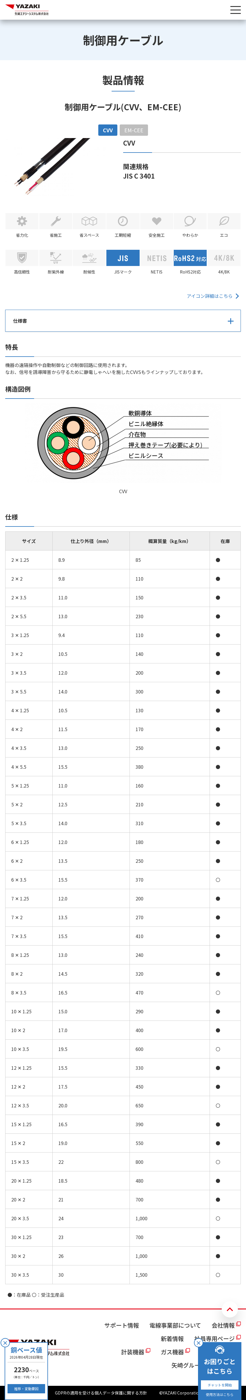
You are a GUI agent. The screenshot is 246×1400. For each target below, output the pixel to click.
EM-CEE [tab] (133, 130)
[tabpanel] (123, 718)
